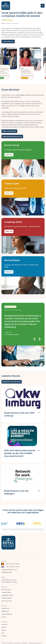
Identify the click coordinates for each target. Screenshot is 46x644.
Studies (3, 630)
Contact (4, 636)
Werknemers (5, 608)
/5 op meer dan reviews (10, 23)
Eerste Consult (6, 589)
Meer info (8, 154)
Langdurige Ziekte (7, 595)
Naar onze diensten (9, 131)
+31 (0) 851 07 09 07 (13, 567)
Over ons (4, 624)
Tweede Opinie (25, 77)
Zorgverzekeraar (6, 614)
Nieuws (3, 627)
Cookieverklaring (6, 643)
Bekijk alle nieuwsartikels (12, 381)
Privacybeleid (16, 643)
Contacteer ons (8, 41)
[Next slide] (39, 339)
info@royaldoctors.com (9, 569)
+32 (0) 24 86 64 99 (12, 564)
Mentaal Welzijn (6, 598)
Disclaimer (24, 643)
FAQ (2, 633)
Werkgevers (5, 611)
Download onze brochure (12, 136)
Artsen (3, 617)
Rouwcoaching (6, 601)
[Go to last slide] (34, 339)
